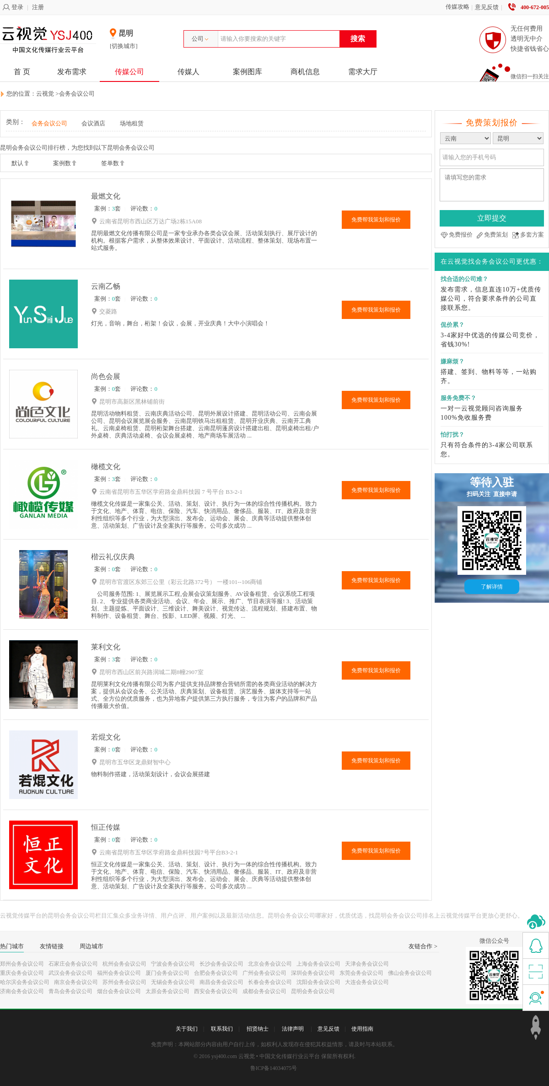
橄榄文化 (105, 466)
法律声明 (293, 1029)
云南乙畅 (105, 286)
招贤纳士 (258, 1029)
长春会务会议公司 (270, 982)
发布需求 (71, 72)
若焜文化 (105, 737)
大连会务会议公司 (367, 982)
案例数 (64, 163)
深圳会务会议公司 (313, 973)
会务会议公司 (77, 93)
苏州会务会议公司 (124, 982)
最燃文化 (105, 196)
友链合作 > (423, 946)
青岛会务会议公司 (70, 991)
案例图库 (247, 72)
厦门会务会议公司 (167, 973)
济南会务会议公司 (22, 991)
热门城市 (12, 946)
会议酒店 (93, 123)
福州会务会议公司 (119, 973)
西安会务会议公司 (216, 991)
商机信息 (305, 72)
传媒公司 (129, 72)
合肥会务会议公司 (216, 973)
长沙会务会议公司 (221, 964)
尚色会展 (105, 376)
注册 (38, 7)
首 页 (22, 72)
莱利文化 (105, 647)
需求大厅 (362, 72)
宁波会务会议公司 (173, 964)
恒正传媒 (105, 827)
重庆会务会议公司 (22, 973)
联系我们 (222, 1029)
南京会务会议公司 (76, 982)
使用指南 (362, 1029)
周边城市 (91, 946)
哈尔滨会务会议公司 (24, 982)
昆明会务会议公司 (313, 991)
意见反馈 (487, 7)
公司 (200, 38)
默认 (20, 163)
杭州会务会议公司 (124, 964)
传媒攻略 (457, 6)
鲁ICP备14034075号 (273, 1068)
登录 (12, 7)
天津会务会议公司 (367, 964)
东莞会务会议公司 (361, 973)
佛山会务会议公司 (410, 973)
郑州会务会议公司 (22, 964)
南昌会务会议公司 (221, 982)
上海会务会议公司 (318, 964)
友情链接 (52, 946)
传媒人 (188, 72)
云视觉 (45, 93)
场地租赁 (132, 123)
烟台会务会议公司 (119, 991)
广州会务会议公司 (264, 973)
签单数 (112, 163)
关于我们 (187, 1029)
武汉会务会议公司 (70, 973)
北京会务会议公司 (270, 964)
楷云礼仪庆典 (113, 557)
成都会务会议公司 (264, 991)
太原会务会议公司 (167, 991)
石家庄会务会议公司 (73, 964)
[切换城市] (124, 46)
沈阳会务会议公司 (318, 982)
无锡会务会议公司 (173, 982)
